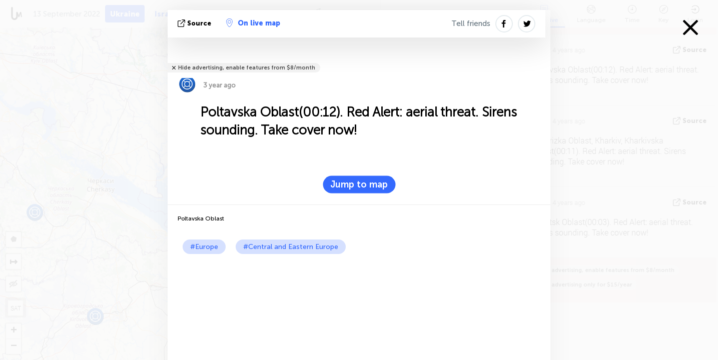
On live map (253, 23)
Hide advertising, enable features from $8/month (246, 67)
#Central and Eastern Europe (290, 246)
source (195, 23)
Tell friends (470, 23)
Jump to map (359, 184)
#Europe (204, 246)
